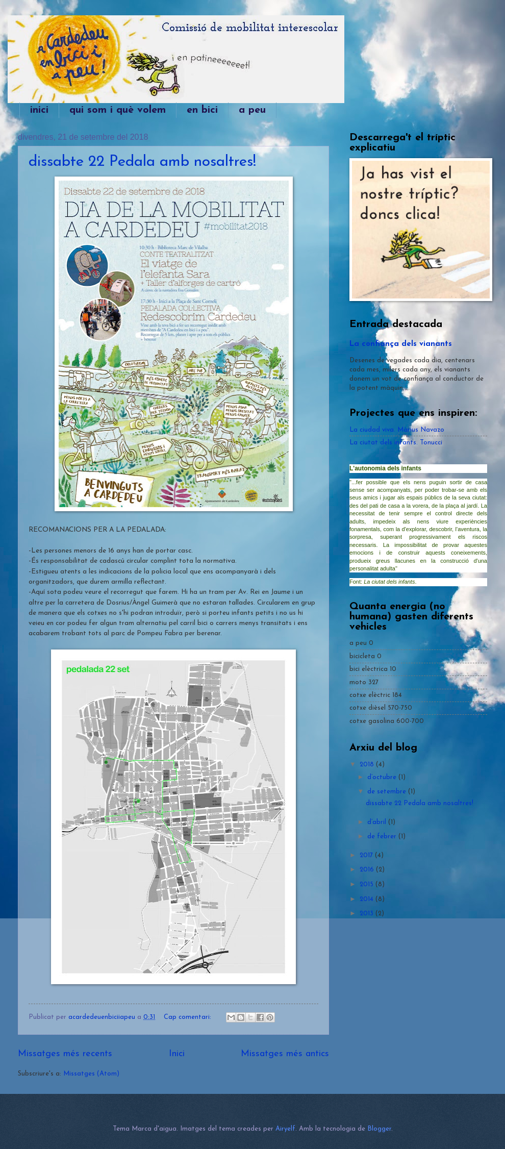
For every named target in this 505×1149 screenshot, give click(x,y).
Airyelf (285, 1129)
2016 (368, 869)
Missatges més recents (65, 1054)
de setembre (387, 791)
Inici (177, 1054)
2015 (367, 884)
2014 (367, 899)
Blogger (379, 1129)
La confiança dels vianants (400, 344)
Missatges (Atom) (91, 1073)
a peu (252, 110)
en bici (202, 110)
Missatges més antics (285, 1054)
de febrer (382, 836)
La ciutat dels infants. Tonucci (395, 442)
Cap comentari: (188, 1017)
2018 (368, 764)
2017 (367, 855)
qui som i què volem (117, 110)
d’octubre (382, 777)
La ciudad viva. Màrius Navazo (396, 430)
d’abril (377, 822)
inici (39, 110)
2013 (367, 913)
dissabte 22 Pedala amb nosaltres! (142, 162)
